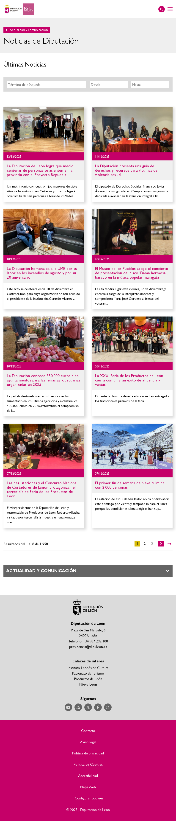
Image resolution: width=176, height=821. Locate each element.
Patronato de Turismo (88, 673)
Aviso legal (88, 742)
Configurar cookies (89, 798)
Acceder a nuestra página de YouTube (68, 707)
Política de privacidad (88, 753)
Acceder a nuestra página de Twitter (88, 707)
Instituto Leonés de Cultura (88, 667)
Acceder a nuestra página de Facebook (98, 707)
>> (169, 543)
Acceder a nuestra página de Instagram (108, 707)
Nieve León (88, 684)
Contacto (88, 730)
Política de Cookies (88, 764)
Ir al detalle (43, 129)
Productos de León (88, 678)
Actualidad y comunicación (29, 30)
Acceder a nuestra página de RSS (78, 707)
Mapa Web (88, 787)
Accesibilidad (88, 775)
